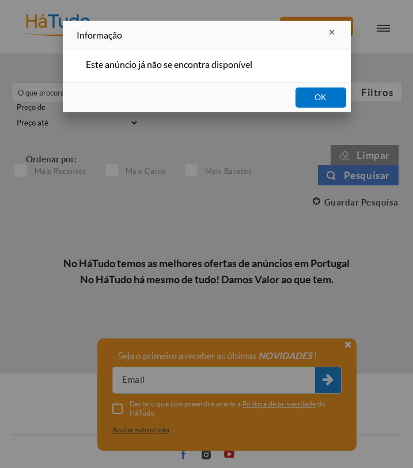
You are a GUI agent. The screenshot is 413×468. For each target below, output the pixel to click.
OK (321, 97)
